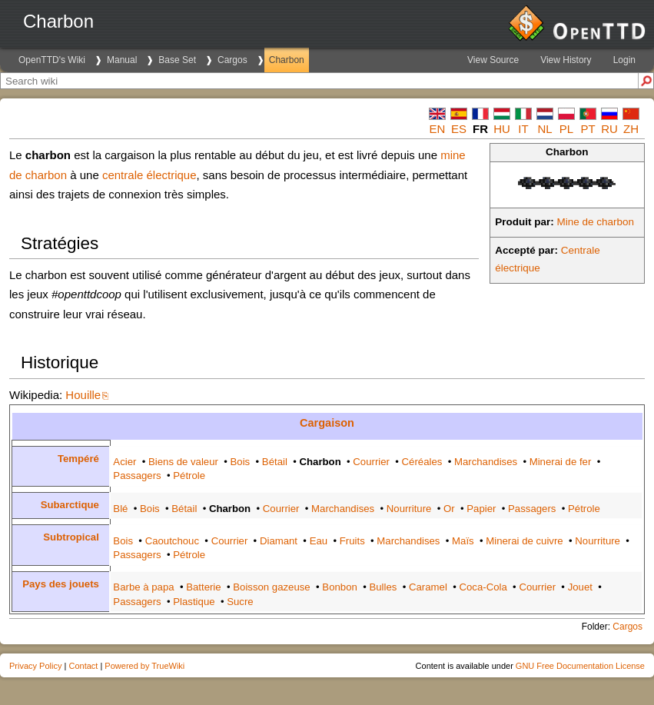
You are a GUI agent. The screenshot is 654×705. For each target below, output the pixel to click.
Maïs (463, 541)
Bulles (383, 587)
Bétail (274, 461)
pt (587, 128)
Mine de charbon (596, 222)
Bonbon (339, 587)
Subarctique (70, 504)
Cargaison (327, 423)
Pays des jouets (60, 584)
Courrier (371, 461)
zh (631, 128)
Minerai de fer (561, 461)
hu (501, 128)
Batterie (203, 587)
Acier (124, 461)
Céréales (422, 461)
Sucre (240, 601)
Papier (481, 508)
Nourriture (409, 508)
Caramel (428, 587)
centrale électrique (149, 174)
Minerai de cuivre (524, 541)
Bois (241, 461)
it (523, 128)
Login (624, 60)
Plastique (193, 601)
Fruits (352, 541)
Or (449, 508)
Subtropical (71, 537)
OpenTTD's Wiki (51, 60)
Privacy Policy (35, 665)
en (438, 128)
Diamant (278, 541)
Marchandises (485, 461)
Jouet (580, 587)
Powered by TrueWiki (144, 665)
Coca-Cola (482, 587)
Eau (318, 541)
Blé (120, 508)
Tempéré (78, 458)
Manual (122, 60)
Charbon (286, 60)
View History (565, 60)
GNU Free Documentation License (580, 665)
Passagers (137, 475)
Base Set (177, 60)
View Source (493, 60)
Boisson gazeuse (271, 587)
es (458, 128)
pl (566, 128)
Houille (83, 394)
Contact (83, 665)
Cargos (232, 60)
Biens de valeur (183, 461)
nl (544, 128)
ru (609, 128)
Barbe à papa (143, 587)
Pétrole (189, 475)
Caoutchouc (172, 541)
